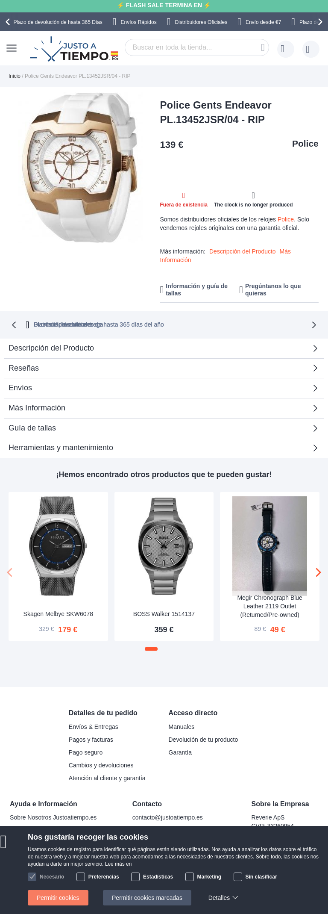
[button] (151, 648)
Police (305, 143)
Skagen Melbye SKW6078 (58, 613)
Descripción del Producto (242, 251)
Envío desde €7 (263, 22)
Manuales (182, 725)
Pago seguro (85, 751)
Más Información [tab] (37, 407)
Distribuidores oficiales (198, 323)
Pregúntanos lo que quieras (273, 290)
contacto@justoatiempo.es (167, 817)
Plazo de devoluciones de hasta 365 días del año (83, 323)
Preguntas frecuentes (38, 829)
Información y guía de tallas (197, 290)
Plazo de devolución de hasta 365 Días (58, 22)
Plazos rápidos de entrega (284, 323)
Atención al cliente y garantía (107, 777)
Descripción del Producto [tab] (51, 347)
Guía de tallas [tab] (32, 427)
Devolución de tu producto (203, 738)
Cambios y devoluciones (101, 764)
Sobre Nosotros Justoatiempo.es (53, 817)
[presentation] (9, 22)
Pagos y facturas (91, 738)
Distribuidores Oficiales (201, 22)
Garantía (180, 751)
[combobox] (197, 47)
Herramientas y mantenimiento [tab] (61, 446)
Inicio (14, 76)
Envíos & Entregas (93, 725)
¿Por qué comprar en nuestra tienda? (59, 842)
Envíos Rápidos (139, 22)
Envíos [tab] (20, 387)
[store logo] (75, 49)
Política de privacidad (38, 868)
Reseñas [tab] (24, 367)
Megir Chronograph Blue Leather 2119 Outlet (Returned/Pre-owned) (269, 605)
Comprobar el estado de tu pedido (55, 855)
